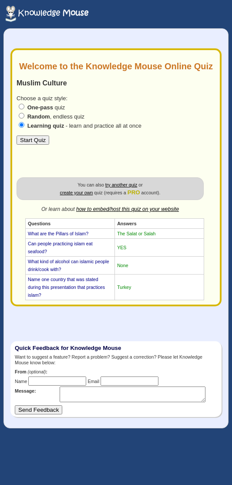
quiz (46, 107)
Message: (25, 390)
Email (93, 381)
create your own (76, 192)
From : (31, 371)
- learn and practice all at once (84, 125)
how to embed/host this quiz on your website (127, 209)
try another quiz (121, 184)
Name (21, 381)
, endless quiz (56, 116)
